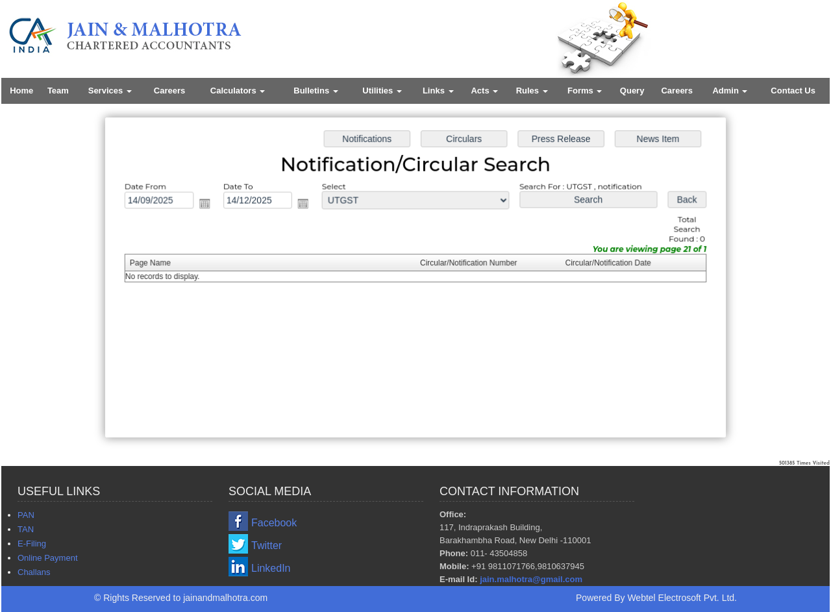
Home (21, 90)
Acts (484, 90)
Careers (169, 90)
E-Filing (32, 543)
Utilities (382, 90)
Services (110, 90)
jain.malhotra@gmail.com (531, 579)
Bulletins (315, 90)
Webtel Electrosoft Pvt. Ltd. (682, 598)
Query (632, 90)
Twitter (266, 545)
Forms (584, 90)
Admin (729, 90)
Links (438, 90)
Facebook (274, 522)
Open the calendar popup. (209, 205)
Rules (532, 90)
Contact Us (793, 90)
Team (58, 90)
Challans (34, 572)
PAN (26, 515)
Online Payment (48, 558)
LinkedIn (271, 568)
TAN (26, 529)
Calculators (237, 90)
